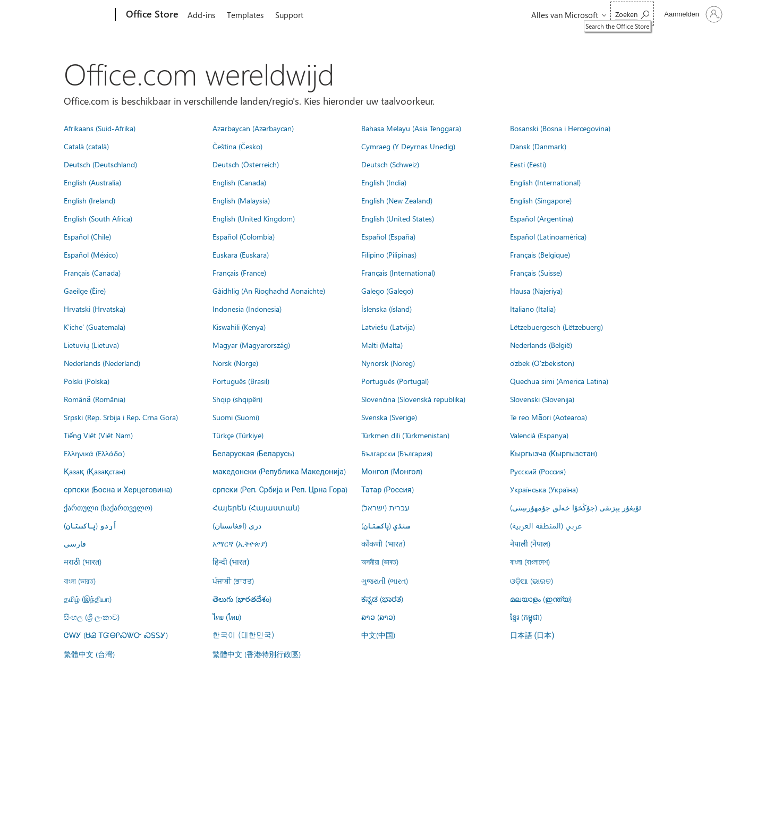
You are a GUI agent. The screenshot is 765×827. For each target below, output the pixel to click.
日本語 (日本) (532, 635)
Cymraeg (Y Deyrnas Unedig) (408, 146)
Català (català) (86, 146)
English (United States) (397, 218)
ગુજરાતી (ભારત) (384, 580)
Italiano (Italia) (533, 308)
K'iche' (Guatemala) (94, 326)
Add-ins (201, 15)
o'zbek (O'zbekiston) (542, 362)
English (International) (545, 182)
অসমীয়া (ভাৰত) (379, 561)
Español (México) (91, 254)
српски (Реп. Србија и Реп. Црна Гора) (279, 489)
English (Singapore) (541, 200)
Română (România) (94, 399)
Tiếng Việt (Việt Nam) (98, 435)
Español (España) (388, 236)
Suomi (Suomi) (235, 417)
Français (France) (239, 272)
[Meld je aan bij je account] (692, 14)
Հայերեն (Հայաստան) (256, 507)
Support (289, 15)
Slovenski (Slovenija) (542, 399)
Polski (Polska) (86, 381)
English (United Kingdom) (253, 218)
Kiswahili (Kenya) (239, 326)
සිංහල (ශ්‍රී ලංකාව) (92, 616)
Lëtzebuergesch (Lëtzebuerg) (556, 326)
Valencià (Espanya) (539, 435)
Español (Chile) (87, 236)
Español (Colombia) (243, 236)
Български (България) (396, 453)
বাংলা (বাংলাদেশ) (530, 561)
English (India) (383, 182)
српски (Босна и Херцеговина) (118, 489)
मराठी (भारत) (82, 561)
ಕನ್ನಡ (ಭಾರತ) (382, 598)
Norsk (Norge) (235, 362)
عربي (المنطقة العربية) (546, 525)
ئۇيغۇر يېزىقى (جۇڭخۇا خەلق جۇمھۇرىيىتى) (575, 507)
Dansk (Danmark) (538, 146)
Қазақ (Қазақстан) (94, 471)
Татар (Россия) (387, 489)
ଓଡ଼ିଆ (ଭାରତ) (531, 580)
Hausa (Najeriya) (536, 290)
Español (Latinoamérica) (548, 236)
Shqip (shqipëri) (237, 399)
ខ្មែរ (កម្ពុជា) (526, 616)
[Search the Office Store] (632, 13)
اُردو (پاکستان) (90, 525)
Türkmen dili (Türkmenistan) (405, 435)
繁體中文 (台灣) (89, 654)
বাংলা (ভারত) (80, 580)
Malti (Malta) (382, 344)
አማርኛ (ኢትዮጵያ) (239, 543)
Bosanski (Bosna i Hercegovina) (560, 128)
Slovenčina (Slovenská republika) (413, 399)
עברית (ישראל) (385, 507)
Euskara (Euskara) (240, 254)
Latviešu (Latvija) (388, 326)
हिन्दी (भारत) (231, 562)
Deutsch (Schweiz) (390, 164)
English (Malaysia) (241, 200)
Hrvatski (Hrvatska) (94, 308)
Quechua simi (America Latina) (559, 381)
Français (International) (398, 272)
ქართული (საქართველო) (108, 507)
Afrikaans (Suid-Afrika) (99, 128)
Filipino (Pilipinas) (388, 254)
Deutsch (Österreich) (245, 164)
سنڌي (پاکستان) (385, 525)
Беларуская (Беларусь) (253, 453)
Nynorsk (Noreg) (388, 362)
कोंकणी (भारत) (383, 543)
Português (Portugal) (395, 381)
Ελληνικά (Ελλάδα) (94, 453)
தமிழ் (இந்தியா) (88, 598)
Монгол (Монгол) (391, 471)
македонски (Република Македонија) (279, 471)
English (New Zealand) (396, 200)
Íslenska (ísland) (386, 308)
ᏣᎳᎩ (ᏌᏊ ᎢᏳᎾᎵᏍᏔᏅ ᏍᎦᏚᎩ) (116, 634)
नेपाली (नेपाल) (530, 543)
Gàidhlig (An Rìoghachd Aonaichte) (268, 290)
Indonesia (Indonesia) (247, 308)
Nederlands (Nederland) (102, 362)
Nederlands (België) (541, 344)
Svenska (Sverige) (389, 417)
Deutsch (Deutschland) (100, 164)
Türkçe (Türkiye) (238, 435)
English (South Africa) (98, 218)
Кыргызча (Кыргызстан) (553, 453)
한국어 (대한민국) (243, 634)
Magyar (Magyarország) (251, 344)
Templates (245, 15)
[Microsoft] (74, 15)
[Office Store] (151, 15)
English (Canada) (239, 182)
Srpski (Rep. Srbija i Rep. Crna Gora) (121, 417)
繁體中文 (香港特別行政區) (256, 654)
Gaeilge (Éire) (85, 290)
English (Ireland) (89, 200)
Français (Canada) (92, 272)
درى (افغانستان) (236, 525)
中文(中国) (378, 634)
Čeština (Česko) (237, 146)
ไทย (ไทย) (226, 616)
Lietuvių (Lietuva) (91, 344)
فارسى (75, 543)
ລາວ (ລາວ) (378, 616)
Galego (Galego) (387, 290)
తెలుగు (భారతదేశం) (241, 598)
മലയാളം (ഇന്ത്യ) (541, 598)
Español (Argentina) (541, 218)
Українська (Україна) (544, 489)
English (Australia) (92, 182)
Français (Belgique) (540, 254)
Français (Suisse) (536, 272)
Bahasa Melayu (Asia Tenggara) (411, 128)
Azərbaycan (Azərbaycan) (253, 128)
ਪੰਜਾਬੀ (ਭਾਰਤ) (233, 580)
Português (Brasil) (240, 381)
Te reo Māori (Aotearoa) (548, 417)
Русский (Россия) (538, 471)
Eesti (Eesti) (528, 164)
